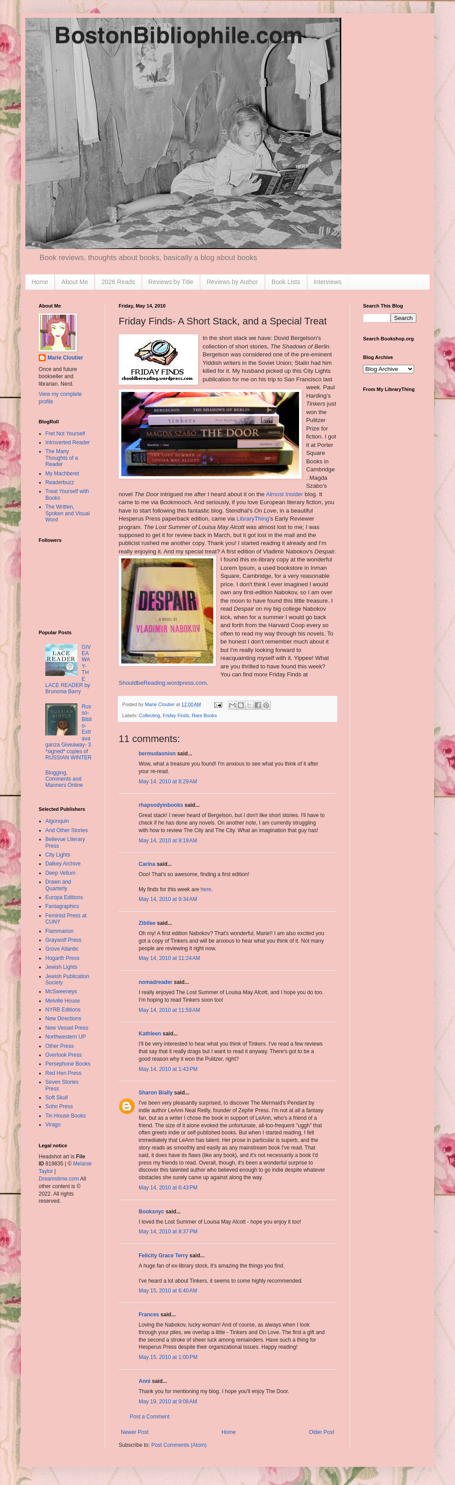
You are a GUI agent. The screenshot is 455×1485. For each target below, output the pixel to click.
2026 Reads (118, 281)
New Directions (63, 1018)
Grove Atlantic (62, 949)
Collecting (149, 715)
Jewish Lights (61, 967)
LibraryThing (252, 518)
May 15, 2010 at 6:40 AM (168, 1291)
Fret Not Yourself (65, 433)
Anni (145, 1381)
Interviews (328, 281)
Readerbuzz (59, 482)
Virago (52, 1125)
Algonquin (57, 821)
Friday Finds (176, 715)
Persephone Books (67, 1064)
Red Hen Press (63, 1073)
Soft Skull (56, 1097)
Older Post (321, 1432)
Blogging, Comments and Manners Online (64, 779)
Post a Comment (149, 1417)
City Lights (57, 855)
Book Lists (285, 281)
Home (40, 281)
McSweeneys (61, 991)
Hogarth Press (62, 958)
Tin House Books (65, 1116)
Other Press (59, 1046)
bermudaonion (157, 753)
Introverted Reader (67, 442)
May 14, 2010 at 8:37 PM (168, 1231)
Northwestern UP (65, 1037)
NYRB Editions (62, 1010)
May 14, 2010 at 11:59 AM (169, 1010)
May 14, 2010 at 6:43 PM (168, 1188)
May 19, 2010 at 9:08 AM (168, 1401)
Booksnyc (151, 1212)
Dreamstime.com (59, 1179)
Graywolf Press (63, 940)
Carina (147, 864)
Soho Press (59, 1106)
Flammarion (59, 931)
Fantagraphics (62, 906)
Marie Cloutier (65, 358)
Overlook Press (63, 1055)
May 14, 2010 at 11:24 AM (169, 958)
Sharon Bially (156, 1093)
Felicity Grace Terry (163, 1255)
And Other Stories (66, 830)
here (205, 889)
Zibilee (147, 923)
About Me (74, 281)
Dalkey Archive (62, 864)
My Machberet (62, 473)
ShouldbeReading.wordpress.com (163, 682)
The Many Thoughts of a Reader (61, 457)
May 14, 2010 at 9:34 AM (168, 899)
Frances (149, 1314)
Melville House (62, 1001)
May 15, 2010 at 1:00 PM (168, 1357)
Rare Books (204, 715)
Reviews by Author (232, 281)
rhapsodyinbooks (161, 805)
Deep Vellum (60, 873)
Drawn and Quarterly (58, 885)
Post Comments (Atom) (179, 1445)
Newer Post (134, 1432)
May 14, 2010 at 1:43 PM (168, 1069)
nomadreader (155, 982)
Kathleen (150, 1034)
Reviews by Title (170, 281)
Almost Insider (284, 494)
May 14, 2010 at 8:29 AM (168, 781)
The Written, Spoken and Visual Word (67, 513)
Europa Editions (64, 897)
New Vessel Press (66, 1028)
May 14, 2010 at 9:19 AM (168, 840)
